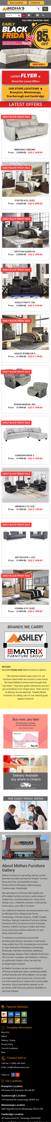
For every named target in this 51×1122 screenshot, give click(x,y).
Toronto (10, 957)
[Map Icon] (38, 9)
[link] (45, 9)
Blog (3, 1052)
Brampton (22, 885)
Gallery (4, 1036)
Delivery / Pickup (8, 1040)
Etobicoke (7, 950)
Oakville (33, 954)
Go (24, 15)
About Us (5, 1032)
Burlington (26, 947)
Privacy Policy (7, 1044)
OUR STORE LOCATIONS (25, 92)
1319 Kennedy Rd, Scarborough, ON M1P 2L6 (20, 1100)
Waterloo (33, 957)
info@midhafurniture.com (18, 1067)
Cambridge (21, 888)
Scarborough (8, 888)
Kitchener (27, 950)
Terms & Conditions (9, 1048)
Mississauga (34, 885)
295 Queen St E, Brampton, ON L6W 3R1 (18, 1090)
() (30, 15)
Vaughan (19, 957)
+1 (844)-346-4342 (17, 1063)
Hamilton (17, 950)
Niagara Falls (22, 954)
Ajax (7, 947)
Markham (38, 950)
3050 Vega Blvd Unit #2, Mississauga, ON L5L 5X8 (22, 1109)
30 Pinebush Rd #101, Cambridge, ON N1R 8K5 (21, 1118)
